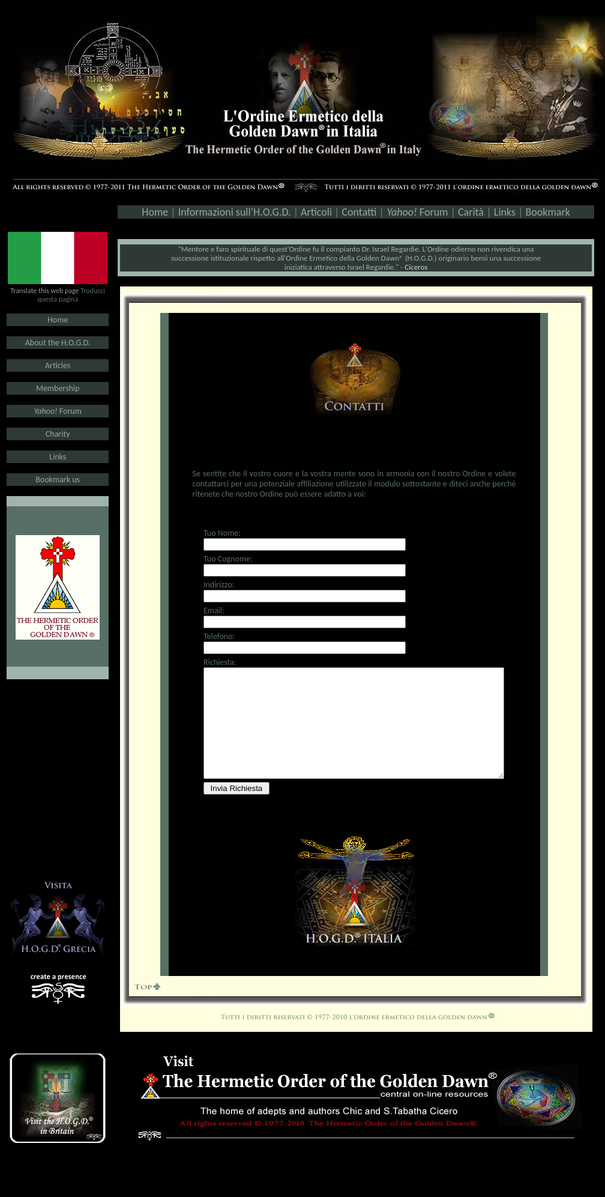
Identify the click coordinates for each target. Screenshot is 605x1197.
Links (505, 212)
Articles (57, 365)
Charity (58, 434)
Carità (470, 212)
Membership (57, 388)
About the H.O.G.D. (58, 343)
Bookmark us (57, 479)
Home (57, 320)
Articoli (316, 212)
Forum (417, 212)
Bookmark (548, 212)
